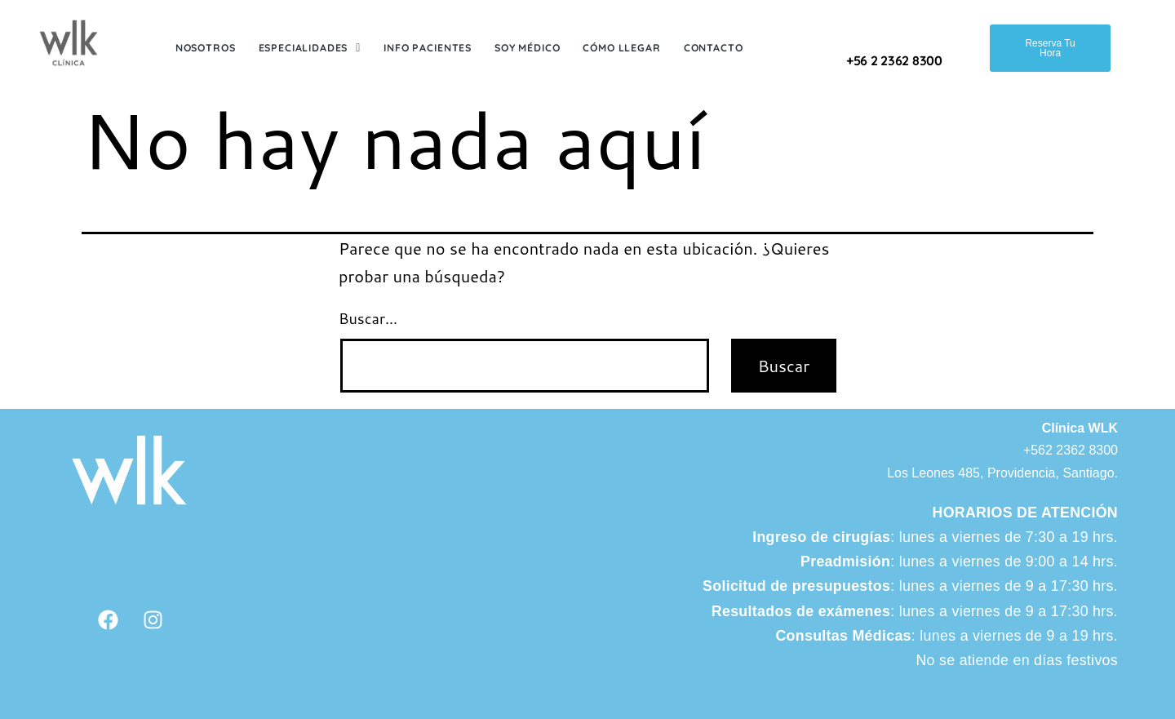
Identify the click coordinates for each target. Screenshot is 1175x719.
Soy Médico (527, 48)
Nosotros (205, 48)
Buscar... (368, 318)
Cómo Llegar (621, 48)
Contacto (713, 48)
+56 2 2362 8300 (894, 60)
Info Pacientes (428, 48)
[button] (310, 48)
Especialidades (310, 48)
